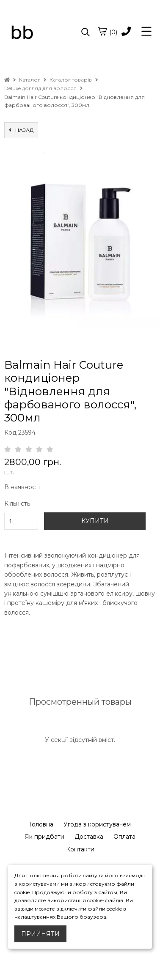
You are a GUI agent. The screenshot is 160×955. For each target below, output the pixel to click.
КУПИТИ (95, 521)
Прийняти (40, 934)
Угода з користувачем (97, 824)
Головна (41, 824)
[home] (7, 80)
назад (21, 130)
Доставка (88, 836)
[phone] (126, 32)
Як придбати (44, 836)
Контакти (80, 849)
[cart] (102, 31)
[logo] (42, 32)
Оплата (124, 836)
